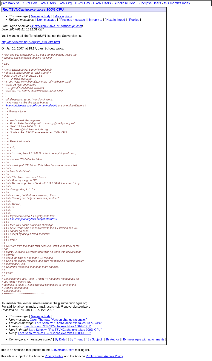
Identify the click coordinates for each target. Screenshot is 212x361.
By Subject (94, 339)
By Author (112, 339)
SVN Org (65, 3)
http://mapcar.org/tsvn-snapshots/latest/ (33, 219)
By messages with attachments (144, 339)
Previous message (72, 19)
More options (63, 16)
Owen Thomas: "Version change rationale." (58, 319)
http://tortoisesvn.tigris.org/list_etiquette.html (30, 42)
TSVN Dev (82, 3)
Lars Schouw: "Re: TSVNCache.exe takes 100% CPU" (65, 329)
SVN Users (47, 3)
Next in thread (115, 19)
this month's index (177, 3)
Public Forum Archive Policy (104, 356)
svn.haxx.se (11, 3)
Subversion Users (62, 349)
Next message (46, 19)
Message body (40, 16)
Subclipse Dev (124, 3)
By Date (60, 339)
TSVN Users (102, 3)
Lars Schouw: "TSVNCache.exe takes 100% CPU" (68, 323)
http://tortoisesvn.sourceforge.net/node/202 (31, 105)
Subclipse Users (149, 3)
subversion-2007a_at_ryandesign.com (56, 26)
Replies (134, 19)
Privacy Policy (54, 356)
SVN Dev (30, 3)
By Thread (77, 339)
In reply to (95, 19)
